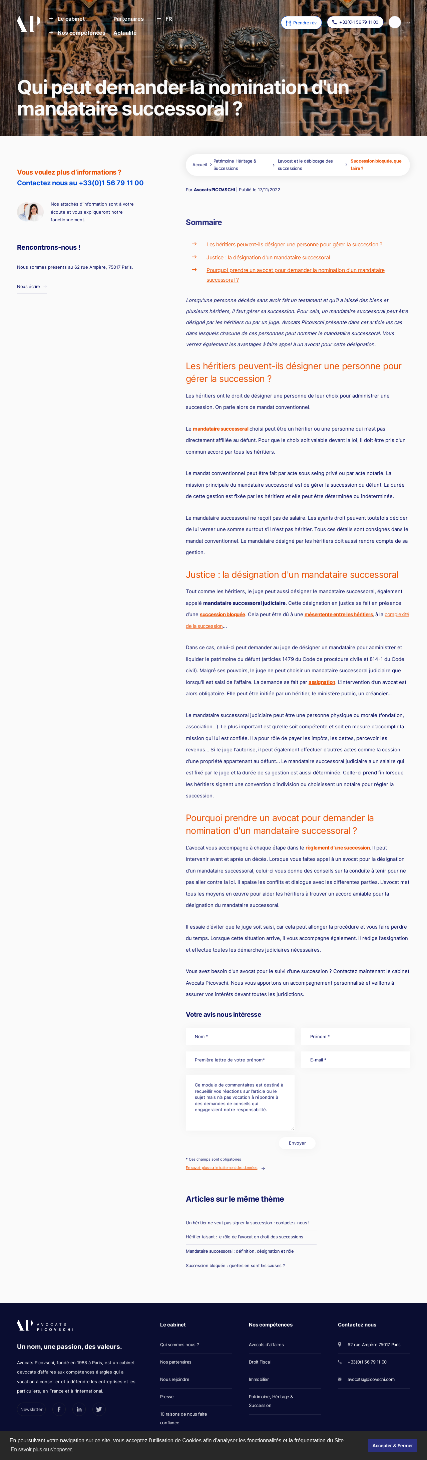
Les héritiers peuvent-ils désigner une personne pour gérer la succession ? (294, 244)
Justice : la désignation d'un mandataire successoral (268, 257)
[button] (67, 19)
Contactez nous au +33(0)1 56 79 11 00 (80, 183)
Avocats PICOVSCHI (214, 189)
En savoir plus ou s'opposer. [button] (42, 1449)
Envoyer (297, 1143)
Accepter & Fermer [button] (392, 1445)
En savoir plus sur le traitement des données (221, 1167)
